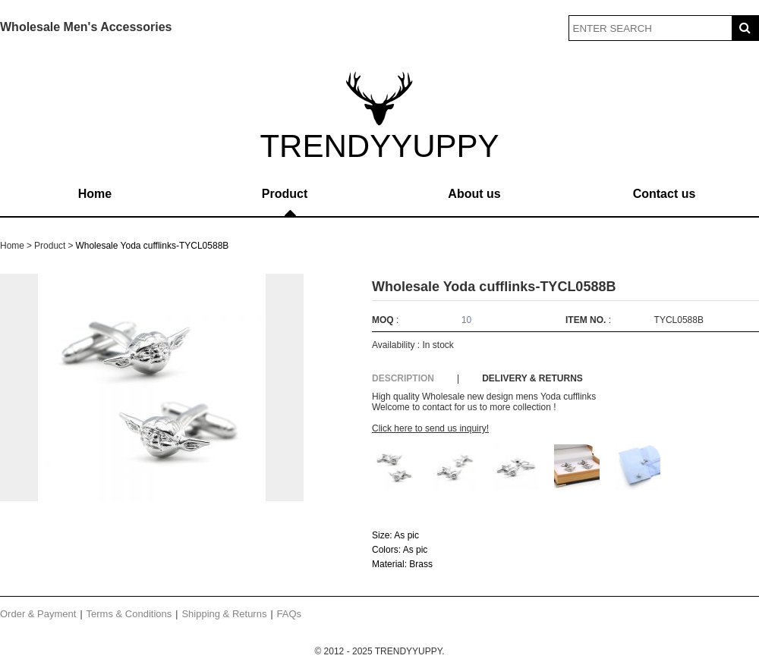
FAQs (289, 613)
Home (95, 193)
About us (474, 193)
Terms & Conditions (129, 613)
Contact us (664, 193)
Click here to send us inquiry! (430, 428)
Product (284, 193)
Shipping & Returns (223, 613)
